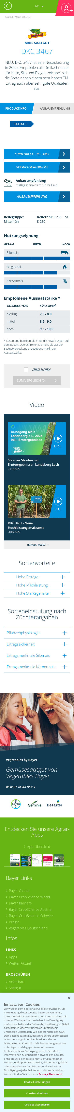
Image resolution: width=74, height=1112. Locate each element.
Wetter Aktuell (20, 963)
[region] (37, 1052)
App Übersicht (38, 846)
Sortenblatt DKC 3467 (32, 154)
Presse (14, 922)
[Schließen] (69, 998)
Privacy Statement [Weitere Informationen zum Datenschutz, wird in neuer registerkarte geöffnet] (51, 1074)
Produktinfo (16, 108)
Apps (13, 957)
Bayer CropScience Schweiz (31, 915)
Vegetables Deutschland (28, 928)
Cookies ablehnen (37, 1093)
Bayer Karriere (20, 903)
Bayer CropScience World (29, 897)
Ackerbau (16, 981)
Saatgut (15, 987)
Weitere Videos (36, 545)
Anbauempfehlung (55, 108)
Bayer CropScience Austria (30, 909)
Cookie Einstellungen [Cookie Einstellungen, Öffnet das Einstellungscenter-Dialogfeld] (37, 1082)
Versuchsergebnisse (32, 167)
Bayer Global (19, 890)
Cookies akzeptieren (36, 1104)
